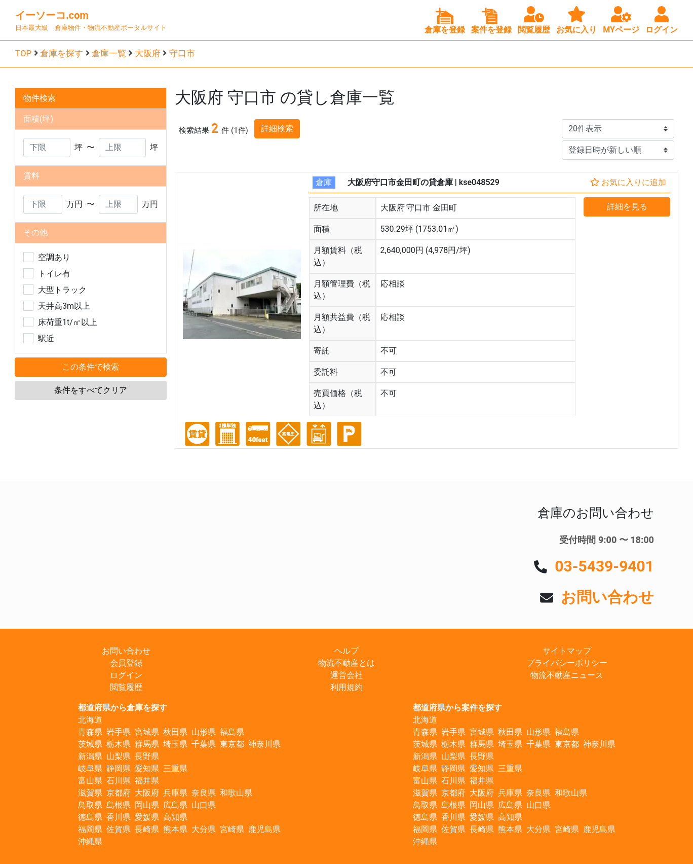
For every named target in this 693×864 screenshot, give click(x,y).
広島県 (175, 805)
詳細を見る (627, 206)
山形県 (203, 732)
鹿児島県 (264, 829)
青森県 (90, 732)
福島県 (232, 732)
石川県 (118, 780)
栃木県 (118, 744)
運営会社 (346, 675)
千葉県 (203, 744)
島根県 (118, 805)
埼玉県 (175, 744)
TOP (23, 53)
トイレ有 (54, 273)
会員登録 (126, 663)
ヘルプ (346, 651)
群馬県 (147, 744)
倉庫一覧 (109, 53)
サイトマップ (567, 651)
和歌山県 (236, 793)
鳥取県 (90, 805)
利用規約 (346, 687)
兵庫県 (175, 793)
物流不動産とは (346, 663)
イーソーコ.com (52, 15)
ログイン (126, 675)
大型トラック (62, 290)
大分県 (203, 829)
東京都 (232, 744)
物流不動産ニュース (566, 675)
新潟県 (90, 756)
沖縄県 (90, 841)
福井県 (147, 780)
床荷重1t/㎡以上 (67, 322)
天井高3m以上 (64, 306)
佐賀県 (118, 829)
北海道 (90, 720)
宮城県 (147, 732)
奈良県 (203, 793)
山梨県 (118, 756)
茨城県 (90, 744)
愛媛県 (147, 817)
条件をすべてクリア (90, 390)
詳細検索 (277, 128)
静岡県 (118, 768)
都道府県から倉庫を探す (122, 707)
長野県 (147, 756)
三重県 (175, 768)
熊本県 (175, 829)
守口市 (182, 53)
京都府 (118, 793)
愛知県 (147, 768)
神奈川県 (264, 744)
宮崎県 (232, 829)
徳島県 (90, 817)
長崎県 (147, 829)
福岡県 (90, 829)
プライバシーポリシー (566, 663)
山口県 (203, 805)
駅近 (46, 338)
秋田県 (175, 732)
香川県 (118, 817)
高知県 (175, 817)
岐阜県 (90, 768)
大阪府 (148, 53)
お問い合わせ (607, 597)
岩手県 (118, 732)
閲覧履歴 (126, 687)
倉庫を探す (61, 53)
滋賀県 (90, 793)
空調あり (54, 257)
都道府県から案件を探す (457, 707)
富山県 (90, 780)
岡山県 (147, 805)
